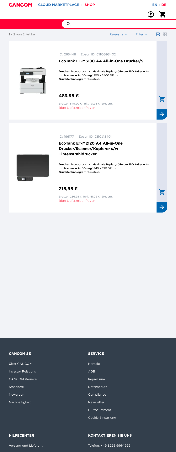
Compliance (97, 394)
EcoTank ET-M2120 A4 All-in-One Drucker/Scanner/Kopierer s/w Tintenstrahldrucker (91, 148)
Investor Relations (22, 371)
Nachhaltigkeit (20, 402)
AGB (91, 371)
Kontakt (94, 364)
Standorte (16, 387)
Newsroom (17, 394)
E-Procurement (99, 410)
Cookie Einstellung (102, 417)
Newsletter (96, 402)
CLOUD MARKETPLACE (58, 5)
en (154, 5)
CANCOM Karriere (23, 379)
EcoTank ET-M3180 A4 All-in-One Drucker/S (101, 61)
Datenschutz (97, 387)
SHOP (90, 5)
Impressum (96, 379)
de (163, 5)
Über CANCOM (20, 364)
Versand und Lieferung (26, 445)
